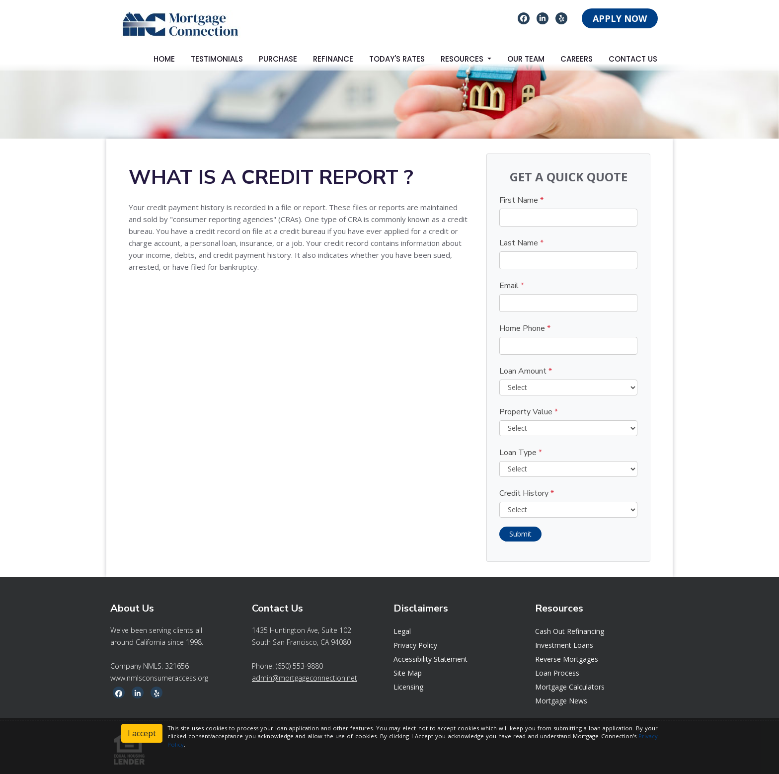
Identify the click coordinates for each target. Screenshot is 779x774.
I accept (142, 733)
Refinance (333, 59)
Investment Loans (564, 645)
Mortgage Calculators (570, 687)
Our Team (526, 59)
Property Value (528, 411)
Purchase (278, 59)
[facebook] (523, 18)
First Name (521, 200)
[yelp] (561, 18)
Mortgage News (561, 700)
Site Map (407, 673)
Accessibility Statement (430, 659)
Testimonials (217, 59)
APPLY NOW (620, 18)
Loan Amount (525, 371)
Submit (520, 534)
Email (511, 285)
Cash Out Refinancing (569, 631)
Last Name (521, 242)
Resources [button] (463, 59)
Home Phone (524, 328)
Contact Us (633, 59)
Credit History (526, 493)
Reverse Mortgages (566, 659)
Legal (402, 631)
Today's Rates (397, 59)
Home (164, 59)
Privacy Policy (415, 645)
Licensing (408, 687)
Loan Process (557, 673)
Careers (576, 59)
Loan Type (520, 452)
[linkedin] (542, 18)
